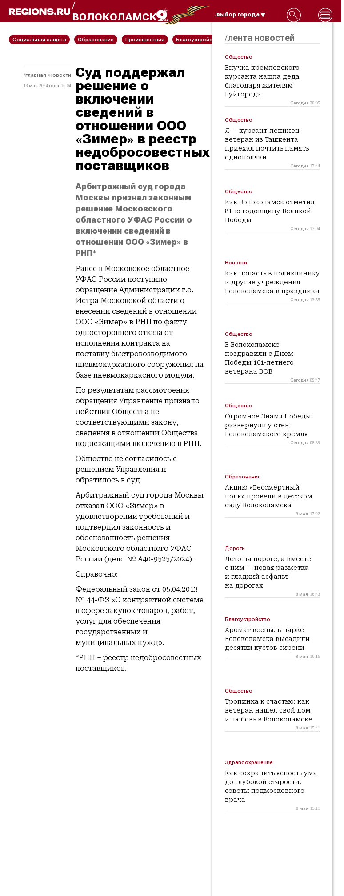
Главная (35, 75)
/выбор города (240, 15)
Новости (60, 75)
